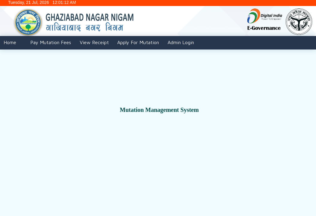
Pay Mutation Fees (50, 42)
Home (10, 42)
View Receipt (94, 42)
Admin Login (181, 42)
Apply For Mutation (138, 42)
